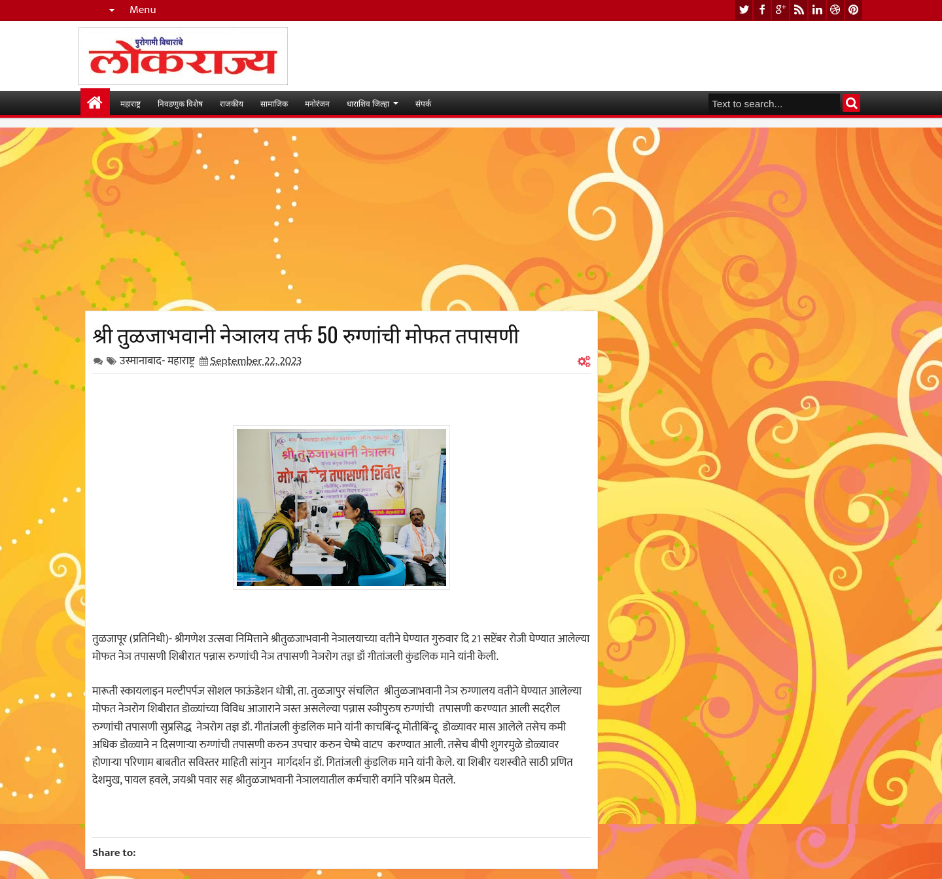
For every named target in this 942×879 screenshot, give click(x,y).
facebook (762, 10)
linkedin (817, 10)
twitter (743, 10)
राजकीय (231, 103)
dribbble (835, 10)
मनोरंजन (317, 103)
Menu (143, 10)
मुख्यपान (95, 103)
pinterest (853, 10)
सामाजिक (274, 103)
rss (798, 10)
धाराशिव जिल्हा (368, 103)
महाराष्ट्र (130, 103)
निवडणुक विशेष (180, 103)
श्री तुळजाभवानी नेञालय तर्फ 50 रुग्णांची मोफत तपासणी (305, 333)
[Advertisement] (341, 219)
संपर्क (423, 103)
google (780, 10)
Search (851, 103)
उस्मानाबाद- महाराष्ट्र (157, 361)
